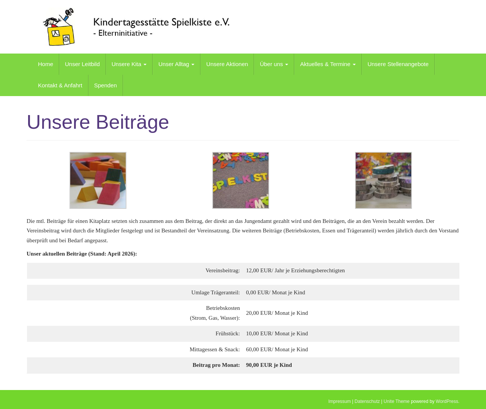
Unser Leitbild (82, 64)
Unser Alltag (176, 64)
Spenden (105, 85)
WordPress (447, 401)
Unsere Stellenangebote (398, 64)
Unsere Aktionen (227, 64)
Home (45, 64)
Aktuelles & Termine (327, 64)
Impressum (339, 401)
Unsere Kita (129, 64)
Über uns (274, 64)
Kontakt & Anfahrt (60, 85)
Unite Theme (396, 401)
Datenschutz (367, 401)
